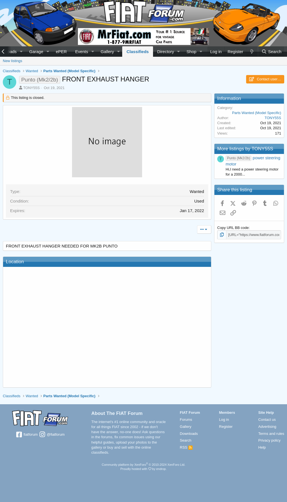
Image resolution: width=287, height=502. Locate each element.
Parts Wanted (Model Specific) (256, 113)
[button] (21, 51)
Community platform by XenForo (143, 464)
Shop (191, 51)
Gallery (107, 51)
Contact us (267, 419)
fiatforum (26, 434)
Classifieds (137, 51)
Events (81, 51)
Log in (224, 419)
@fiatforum (51, 434)
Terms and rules (271, 433)
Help (262, 447)
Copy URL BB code (233, 228)
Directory (165, 51)
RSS (186, 447)
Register (226, 426)
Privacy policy (269, 440)
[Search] (271, 51)
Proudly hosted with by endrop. (143, 469)
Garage (36, 51)
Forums (186, 419)
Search (185, 440)
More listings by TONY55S (245, 148)
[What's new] (251, 51)
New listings (12, 61)
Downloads (189, 433)
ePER (61, 51)
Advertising (267, 426)
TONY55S (31, 88)
